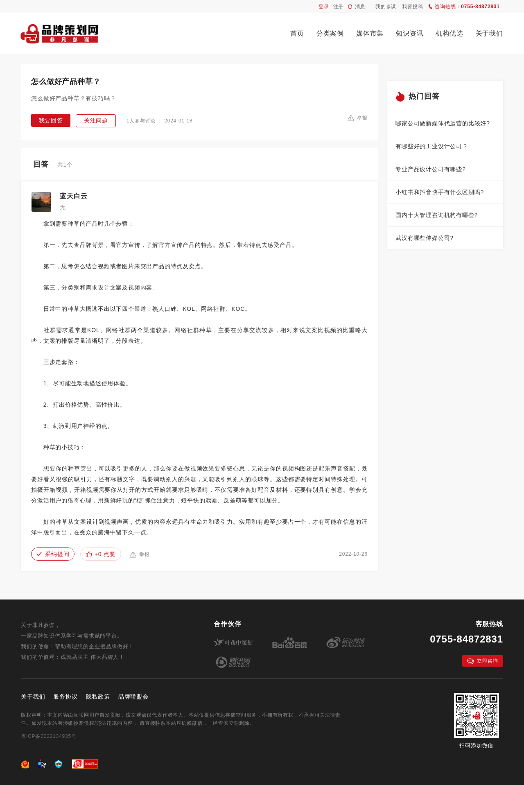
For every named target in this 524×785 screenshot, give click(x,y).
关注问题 (96, 120)
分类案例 (330, 33)
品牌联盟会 (133, 696)
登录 (323, 6)
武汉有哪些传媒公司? (424, 238)
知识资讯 (409, 33)
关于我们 (489, 33)
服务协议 (65, 696)
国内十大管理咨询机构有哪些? (436, 215)
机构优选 (449, 33)
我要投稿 (412, 6)
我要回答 (51, 120)
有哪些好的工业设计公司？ (431, 146)
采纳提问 (52, 554)
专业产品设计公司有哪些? (430, 169)
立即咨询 (482, 661)
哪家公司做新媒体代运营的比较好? (442, 123)
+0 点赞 (101, 554)
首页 (297, 33)
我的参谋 (385, 6)
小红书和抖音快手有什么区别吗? (439, 192)
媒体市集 (370, 33)
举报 (358, 118)
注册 (338, 6)
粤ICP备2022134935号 (49, 736)
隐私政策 (98, 696)
